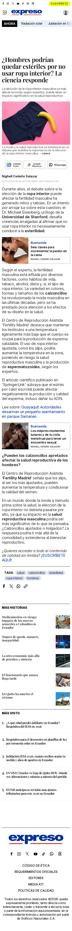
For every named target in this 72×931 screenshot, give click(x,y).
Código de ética (36, 865)
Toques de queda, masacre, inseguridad (20, 638)
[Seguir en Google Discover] (34, 165)
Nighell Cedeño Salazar (19, 176)
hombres (33, 578)
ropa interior (14, 578)
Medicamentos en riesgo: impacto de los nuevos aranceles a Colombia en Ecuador (19, 622)
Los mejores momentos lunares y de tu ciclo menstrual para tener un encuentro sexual (48, 436)
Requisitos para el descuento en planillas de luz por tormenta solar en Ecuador (36, 741)
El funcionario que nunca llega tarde (20, 676)
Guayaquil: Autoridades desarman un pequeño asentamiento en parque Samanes (33, 412)
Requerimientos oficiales (36, 871)
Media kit (36, 884)
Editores (36, 878)
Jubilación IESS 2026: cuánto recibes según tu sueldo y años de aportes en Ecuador (35, 758)
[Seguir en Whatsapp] (57, 165)
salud (20, 573)
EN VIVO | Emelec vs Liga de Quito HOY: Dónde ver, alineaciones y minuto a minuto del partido (36, 775)
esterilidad (56, 573)
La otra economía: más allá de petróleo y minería (20, 657)
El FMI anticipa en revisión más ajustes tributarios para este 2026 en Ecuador (31, 791)
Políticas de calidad (36, 890)
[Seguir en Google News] (13, 165)
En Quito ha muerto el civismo (17, 695)
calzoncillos (37, 573)
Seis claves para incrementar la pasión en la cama (49, 251)
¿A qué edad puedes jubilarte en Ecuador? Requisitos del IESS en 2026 (33, 724)
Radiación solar (31, 23)
